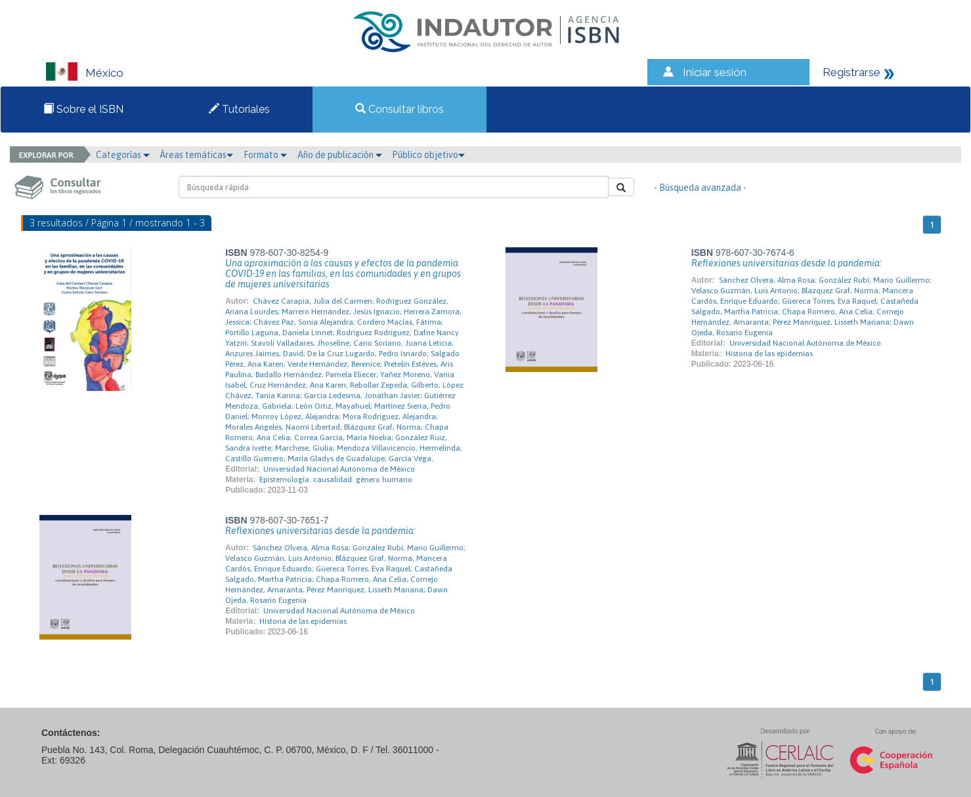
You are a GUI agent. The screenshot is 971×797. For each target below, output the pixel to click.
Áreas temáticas (196, 155)
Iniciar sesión (714, 72)
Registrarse (851, 72)
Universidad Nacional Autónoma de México (339, 469)
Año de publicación (339, 155)
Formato (265, 155)
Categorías (123, 155)
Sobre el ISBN (83, 109)
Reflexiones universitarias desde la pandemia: (786, 263)
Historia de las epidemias (769, 353)
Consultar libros (399, 109)
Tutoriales (239, 109)
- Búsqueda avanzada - (700, 187)
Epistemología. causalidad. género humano (335, 479)
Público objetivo (428, 155)
